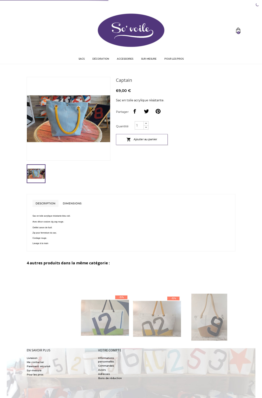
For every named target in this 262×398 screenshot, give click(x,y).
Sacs (82, 58)
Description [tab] (45, 203)
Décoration (100, 58)
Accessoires (125, 58)
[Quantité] (139, 125)
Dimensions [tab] (72, 203)
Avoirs (102, 369)
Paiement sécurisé (38, 366)
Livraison (32, 357)
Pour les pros (174, 58)
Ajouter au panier (141, 139)
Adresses (104, 373)
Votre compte (109, 350)
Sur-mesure (149, 58)
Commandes (106, 365)
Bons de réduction (110, 378)
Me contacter (35, 362)
